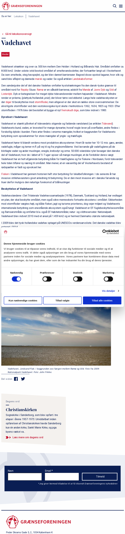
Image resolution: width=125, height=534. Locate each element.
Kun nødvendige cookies (23, 300)
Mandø (86, 89)
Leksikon (18, 16)
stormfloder (41, 102)
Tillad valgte (62, 300)
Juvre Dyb (99, 89)
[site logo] (22, 6)
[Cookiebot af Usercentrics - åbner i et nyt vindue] (107, 232)
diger (8, 102)
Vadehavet (34, 16)
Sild (111, 89)
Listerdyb (6, 93)
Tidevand (107, 123)
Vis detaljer (108, 290)
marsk (38, 78)
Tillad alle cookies (102, 300)
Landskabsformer (82, 78)
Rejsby (25, 89)
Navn (10, 470)
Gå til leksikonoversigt (18, 34)
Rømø (40, 89)
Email (48, 470)
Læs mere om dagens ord (28, 437)
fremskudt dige (70, 110)
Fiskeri (5, 174)
